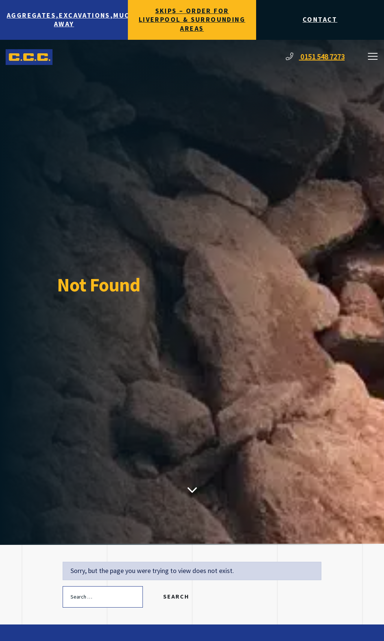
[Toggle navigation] (373, 57)
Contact (320, 20)
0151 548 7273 (315, 57)
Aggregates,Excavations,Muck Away (67, 20)
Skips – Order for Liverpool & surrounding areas (192, 20)
